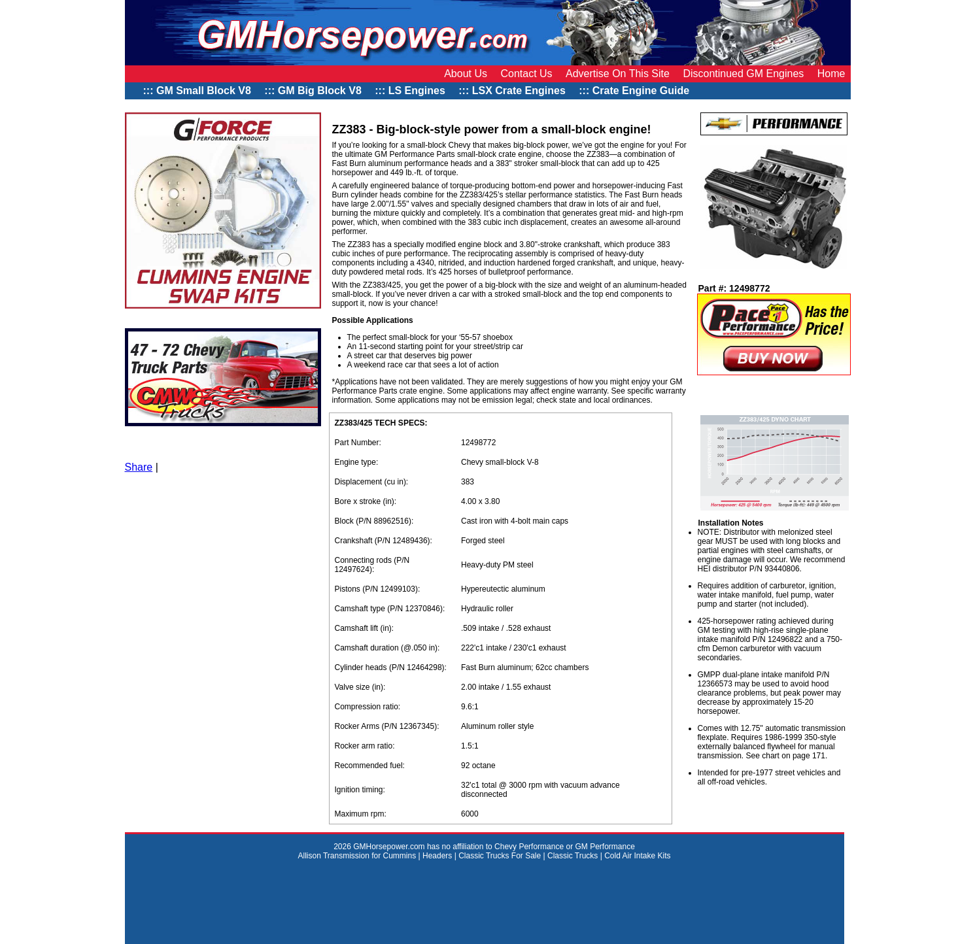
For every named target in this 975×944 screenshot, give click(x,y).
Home (831, 73)
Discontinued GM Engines (743, 73)
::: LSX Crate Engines (512, 90)
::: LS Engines (410, 90)
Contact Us (526, 73)
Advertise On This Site (618, 73)
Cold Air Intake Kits (637, 855)
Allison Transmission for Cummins (358, 855)
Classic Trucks (572, 855)
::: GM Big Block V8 (312, 90)
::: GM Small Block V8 (197, 90)
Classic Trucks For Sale (499, 855)
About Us (465, 73)
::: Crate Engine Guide (635, 90)
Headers (437, 855)
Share (139, 467)
